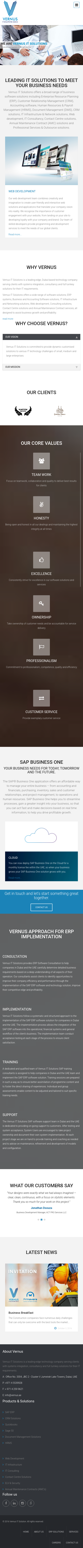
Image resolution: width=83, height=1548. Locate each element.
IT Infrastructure (13, 1464)
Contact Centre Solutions (18, 1477)
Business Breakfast (21, 1312)
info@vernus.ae (13, 1395)
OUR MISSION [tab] (41, 367)
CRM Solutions (13, 1418)
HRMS (8, 1443)
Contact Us (72, 1543)
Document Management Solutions (23, 1436)
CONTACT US (41, 907)
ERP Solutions (56, 1532)
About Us (39, 1532)
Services (73, 1532)
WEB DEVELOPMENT (22, 191)
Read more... (15, 234)
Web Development (14, 1458)
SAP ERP (10, 1412)
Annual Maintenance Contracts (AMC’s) (25, 1489)
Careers (56, 1543)
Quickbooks (11, 1424)
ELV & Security (12, 1483)
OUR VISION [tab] (41, 337)
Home (26, 1532)
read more (8, 318)
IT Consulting (12, 1470)
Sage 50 (9, 1430)
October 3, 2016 (63, 1328)
